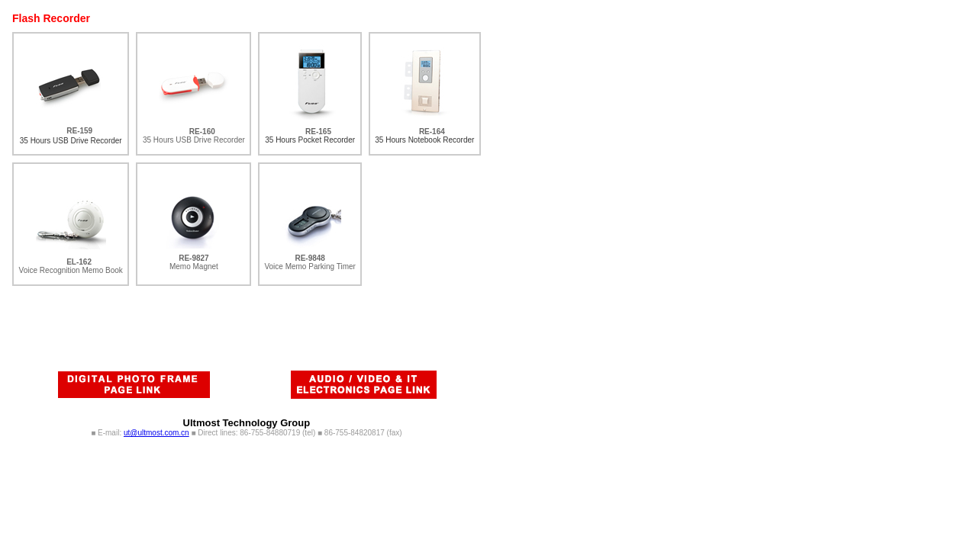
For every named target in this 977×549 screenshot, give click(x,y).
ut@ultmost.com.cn (156, 433)
